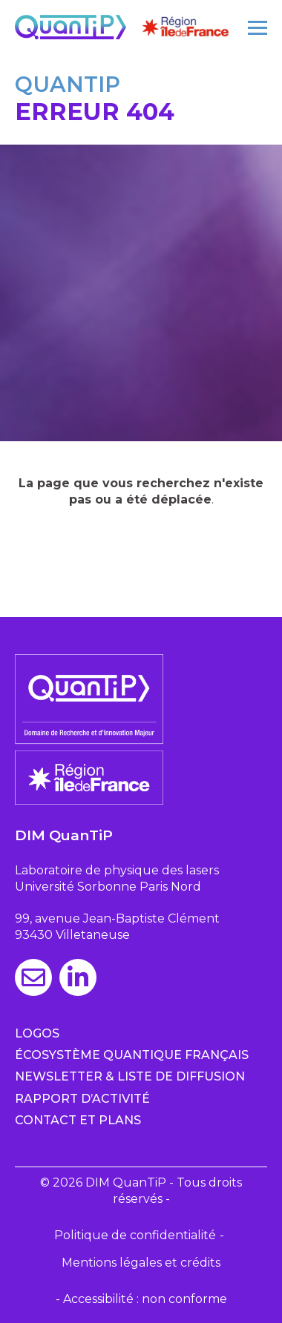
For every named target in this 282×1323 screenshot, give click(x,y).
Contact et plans (78, 1120)
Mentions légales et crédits (141, 1263)
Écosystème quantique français (132, 1055)
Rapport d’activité (82, 1099)
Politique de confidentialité (135, 1235)
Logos (37, 1033)
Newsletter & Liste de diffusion (130, 1076)
